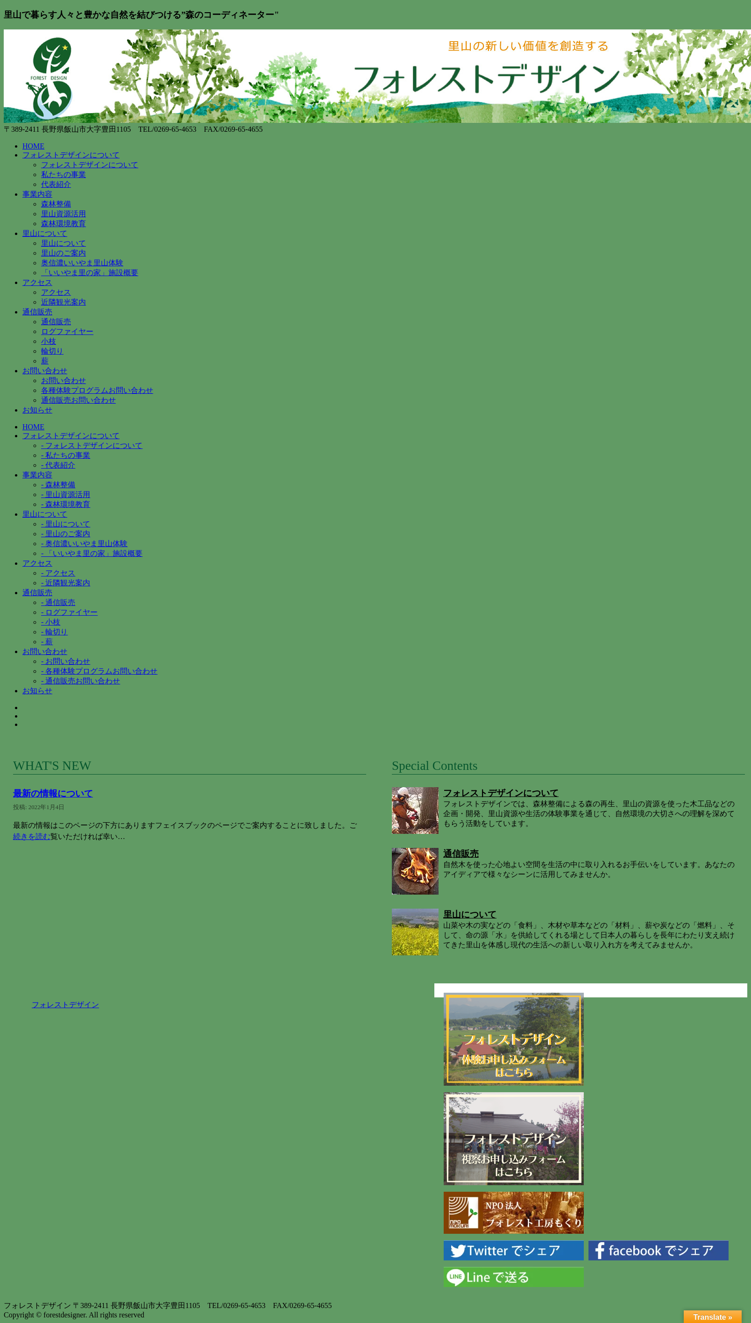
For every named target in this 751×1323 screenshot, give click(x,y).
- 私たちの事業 (65, 455)
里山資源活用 (63, 214)
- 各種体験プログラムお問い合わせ (99, 671)
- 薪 (47, 642)
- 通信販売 (58, 602)
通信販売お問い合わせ (78, 400)
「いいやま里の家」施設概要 (89, 273)
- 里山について (65, 524)
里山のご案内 (63, 253)
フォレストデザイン (65, 1005)
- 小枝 (50, 622)
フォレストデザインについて (89, 165)
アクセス (56, 292)
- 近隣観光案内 (65, 583)
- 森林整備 (58, 485)
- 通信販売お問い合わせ (80, 681)
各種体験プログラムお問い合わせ (97, 390)
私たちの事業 (63, 174)
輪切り (52, 351)
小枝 (48, 341)
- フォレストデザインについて (91, 445)
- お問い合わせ (65, 661)
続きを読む (31, 836)
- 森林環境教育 (65, 504)
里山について (63, 243)
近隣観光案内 (63, 302)
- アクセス (58, 573)
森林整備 (56, 204)
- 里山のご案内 (65, 534)
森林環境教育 (63, 224)
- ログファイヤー (69, 612)
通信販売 (56, 322)
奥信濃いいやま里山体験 (82, 263)
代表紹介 (56, 184)
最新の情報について (53, 793)
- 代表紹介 (58, 465)
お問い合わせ (63, 380)
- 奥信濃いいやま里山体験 (84, 544)
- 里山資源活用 (65, 494)
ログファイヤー (67, 331)
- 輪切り (54, 632)
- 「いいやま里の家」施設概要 (91, 553)
